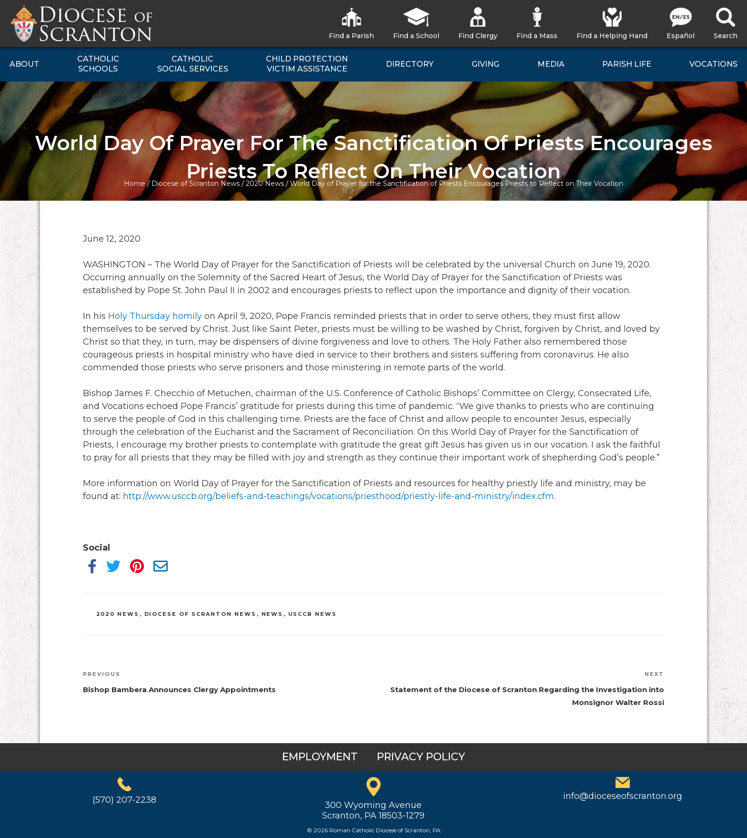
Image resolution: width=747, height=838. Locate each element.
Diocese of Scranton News (195, 183)
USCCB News (312, 614)
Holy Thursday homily (155, 316)
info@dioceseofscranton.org (622, 796)
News (272, 614)
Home (134, 183)
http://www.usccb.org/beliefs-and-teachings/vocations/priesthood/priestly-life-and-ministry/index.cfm (338, 496)
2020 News (265, 183)
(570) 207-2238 (124, 800)
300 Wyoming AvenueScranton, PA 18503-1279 (373, 810)
